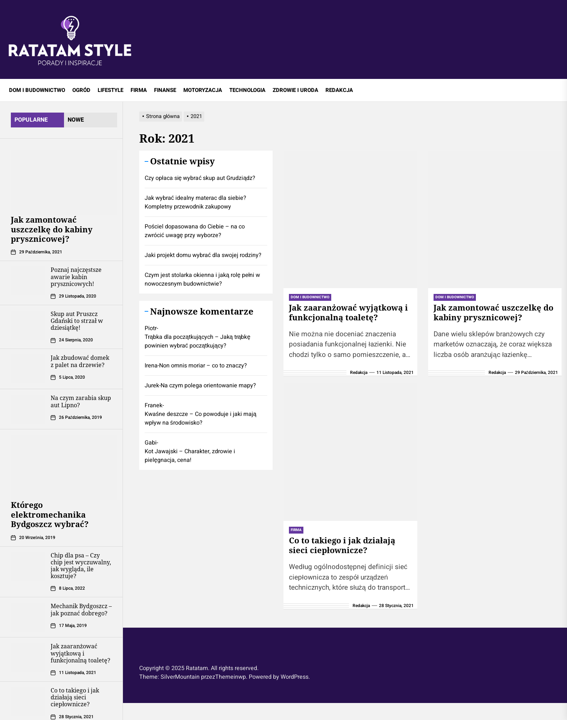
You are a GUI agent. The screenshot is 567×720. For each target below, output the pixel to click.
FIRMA (139, 90)
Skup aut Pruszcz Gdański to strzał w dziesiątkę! (77, 321)
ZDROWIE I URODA (295, 90)
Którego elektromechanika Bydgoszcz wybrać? (50, 514)
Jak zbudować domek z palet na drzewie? (80, 361)
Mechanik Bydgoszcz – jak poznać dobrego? (81, 609)
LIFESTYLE (110, 90)
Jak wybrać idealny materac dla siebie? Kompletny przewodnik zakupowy (195, 202)
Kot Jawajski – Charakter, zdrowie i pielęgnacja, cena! (190, 455)
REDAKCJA (339, 90)
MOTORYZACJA (202, 90)
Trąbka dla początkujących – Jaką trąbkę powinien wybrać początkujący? (197, 341)
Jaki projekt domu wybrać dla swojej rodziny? (203, 255)
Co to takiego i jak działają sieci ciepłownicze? (75, 697)
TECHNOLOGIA (247, 90)
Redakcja (358, 372)
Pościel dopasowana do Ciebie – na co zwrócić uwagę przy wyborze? (195, 231)
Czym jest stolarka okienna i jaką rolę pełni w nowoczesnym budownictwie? (202, 279)
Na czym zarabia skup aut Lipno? (81, 401)
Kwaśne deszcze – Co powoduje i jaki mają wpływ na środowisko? (200, 418)
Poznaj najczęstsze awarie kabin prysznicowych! (76, 276)
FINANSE (165, 90)
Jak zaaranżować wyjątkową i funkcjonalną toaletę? (80, 653)
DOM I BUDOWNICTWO (37, 90)
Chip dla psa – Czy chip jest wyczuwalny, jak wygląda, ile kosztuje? (81, 565)
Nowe (76, 119)
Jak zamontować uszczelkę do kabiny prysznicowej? (52, 229)
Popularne (31, 119)
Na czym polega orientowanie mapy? (208, 385)
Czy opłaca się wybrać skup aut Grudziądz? (200, 178)
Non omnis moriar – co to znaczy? (203, 365)
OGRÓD (81, 90)
